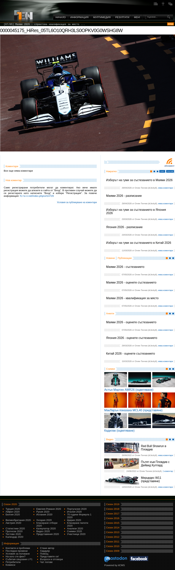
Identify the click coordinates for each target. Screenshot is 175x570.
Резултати (122, 17)
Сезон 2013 (112, 532)
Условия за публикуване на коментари (77, 202)
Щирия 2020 (74, 520)
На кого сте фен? (16, 556)
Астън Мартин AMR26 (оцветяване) (128, 389)
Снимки (110, 368)
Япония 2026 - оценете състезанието (131, 337)
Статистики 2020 (15, 528)
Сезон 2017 (112, 513)
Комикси (10, 564)
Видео (109, 439)
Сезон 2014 (112, 527)
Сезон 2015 (112, 523)
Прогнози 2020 (14, 531)
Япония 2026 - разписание (124, 227)
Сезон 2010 (112, 546)
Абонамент (169, 166)
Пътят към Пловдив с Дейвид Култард (155, 463)
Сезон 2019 (112, 504)
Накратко (111, 171)
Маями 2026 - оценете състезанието (131, 282)
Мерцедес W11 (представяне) (151, 479)
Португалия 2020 (77, 509)
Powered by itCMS (114, 565)
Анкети (110, 313)
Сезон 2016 (112, 518)
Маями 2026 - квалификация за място (132, 298)
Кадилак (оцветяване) (119, 430)
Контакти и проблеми (18, 548)
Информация (79, 17)
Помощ (44, 553)
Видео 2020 (43, 531)
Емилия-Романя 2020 (48, 509)
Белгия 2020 (13, 514)
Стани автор (47, 548)
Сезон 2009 (112, 550)
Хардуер (45, 550)
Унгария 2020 (44, 520)
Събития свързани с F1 (19, 559)
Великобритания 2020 (18, 520)
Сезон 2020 (10, 504)
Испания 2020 (44, 514)
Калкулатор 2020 (46, 528)
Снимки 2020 (74, 531)
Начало (60, 17)
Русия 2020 (42, 511)
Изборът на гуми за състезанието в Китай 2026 (138, 242)
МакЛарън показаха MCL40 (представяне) (133, 410)
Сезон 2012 (112, 536)
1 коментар (168, 471)
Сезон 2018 (112, 509)
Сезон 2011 (112, 541)
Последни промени (17, 550)
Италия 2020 (74, 511)
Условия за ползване (18, 553)
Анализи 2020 (75, 528)
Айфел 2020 (13, 511)
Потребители (13, 562)
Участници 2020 (76, 534)
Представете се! (49, 556)
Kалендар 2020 (14, 536)
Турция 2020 (13, 509)
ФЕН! (137, 17)
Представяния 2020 (47, 534)
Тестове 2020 (13, 534)
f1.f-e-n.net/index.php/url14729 (37, 196)
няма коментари (165, 188)
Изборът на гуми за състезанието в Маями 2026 (139, 180)
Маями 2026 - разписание (124, 195)
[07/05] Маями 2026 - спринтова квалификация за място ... (44, 24)
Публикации (125, 258)
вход (170, 24)
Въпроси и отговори (51, 559)
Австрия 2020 (13, 523)
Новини (110, 258)
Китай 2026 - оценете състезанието (130, 353)
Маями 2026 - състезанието (125, 266)
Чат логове (46, 562)
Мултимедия (102, 17)
